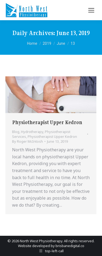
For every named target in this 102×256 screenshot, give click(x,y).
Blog (15, 131)
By (27, 141)
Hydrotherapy (32, 131)
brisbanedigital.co (70, 245)
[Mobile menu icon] (91, 10)
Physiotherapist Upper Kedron (47, 122)
